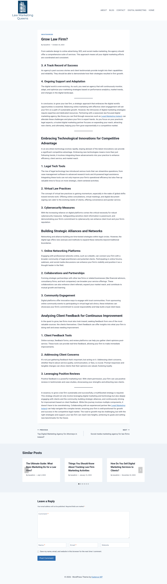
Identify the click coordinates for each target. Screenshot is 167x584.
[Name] (51, 545)
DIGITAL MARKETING (137, 10)
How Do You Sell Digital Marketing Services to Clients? (123, 467)
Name (42, 545)
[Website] (115, 545)
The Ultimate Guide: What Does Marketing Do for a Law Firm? (41, 467)
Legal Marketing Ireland (111, 116)
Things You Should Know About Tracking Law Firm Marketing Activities (81, 467)
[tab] (78, 484)
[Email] (83, 545)
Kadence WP (97, 577)
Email (73, 545)
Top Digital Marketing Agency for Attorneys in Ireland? (59, 433)
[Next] (140, 470)
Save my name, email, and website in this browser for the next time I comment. (71, 551)
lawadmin (46, 45)
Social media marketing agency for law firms (107, 431)
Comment (43, 514)
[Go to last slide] (26, 470)
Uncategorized (47, 34)
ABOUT (104, 10)
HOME (151, 10)
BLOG (111, 10)
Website (105, 545)
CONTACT (120, 10)
